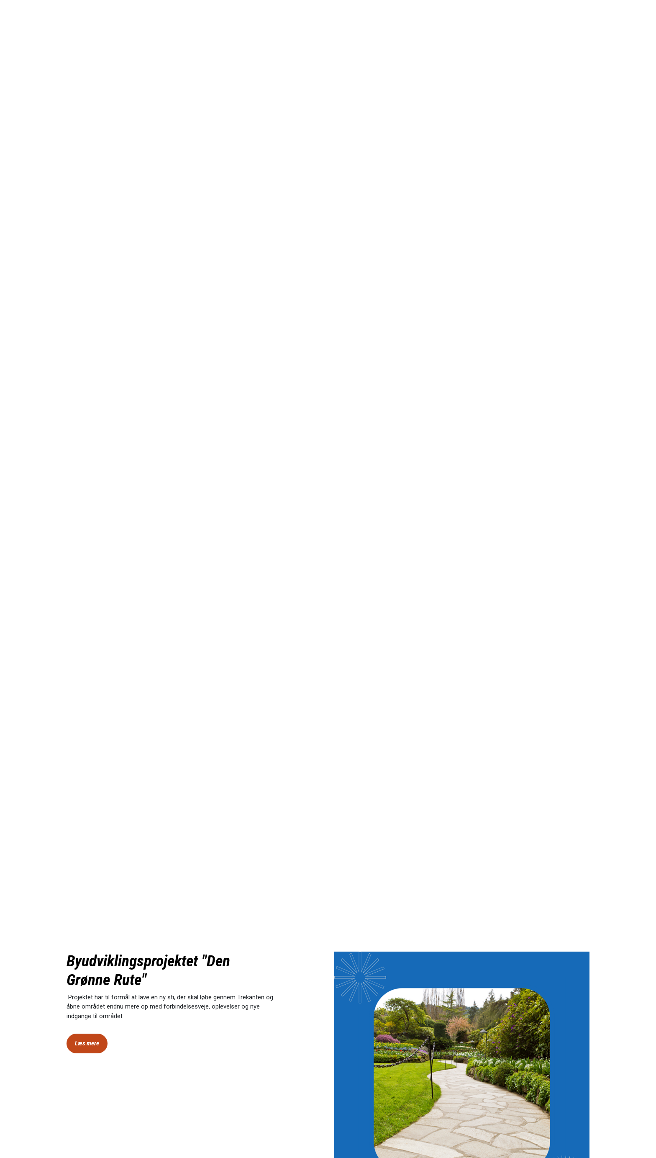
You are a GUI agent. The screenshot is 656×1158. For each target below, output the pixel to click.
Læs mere (87, 1043)
